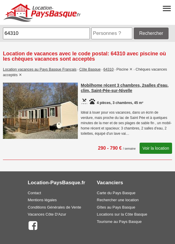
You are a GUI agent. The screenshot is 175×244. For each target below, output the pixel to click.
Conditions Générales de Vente (54, 207)
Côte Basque (90, 69)
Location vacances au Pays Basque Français (39, 69)
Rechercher (151, 33)
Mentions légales (42, 200)
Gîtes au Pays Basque (116, 207)
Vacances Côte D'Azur (47, 214)
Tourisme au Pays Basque (119, 221)
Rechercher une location (118, 200)
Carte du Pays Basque (116, 193)
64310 (108, 69)
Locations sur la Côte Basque (122, 214)
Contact (34, 193)
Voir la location (156, 148)
